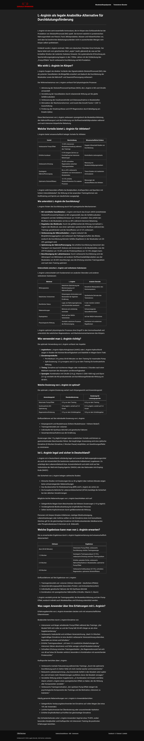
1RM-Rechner (21, 733)
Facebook (111, 733)
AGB (70, 733)
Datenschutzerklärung (62, 733)
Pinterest (119, 733)
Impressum (75, 733)
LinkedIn (124, 733)
